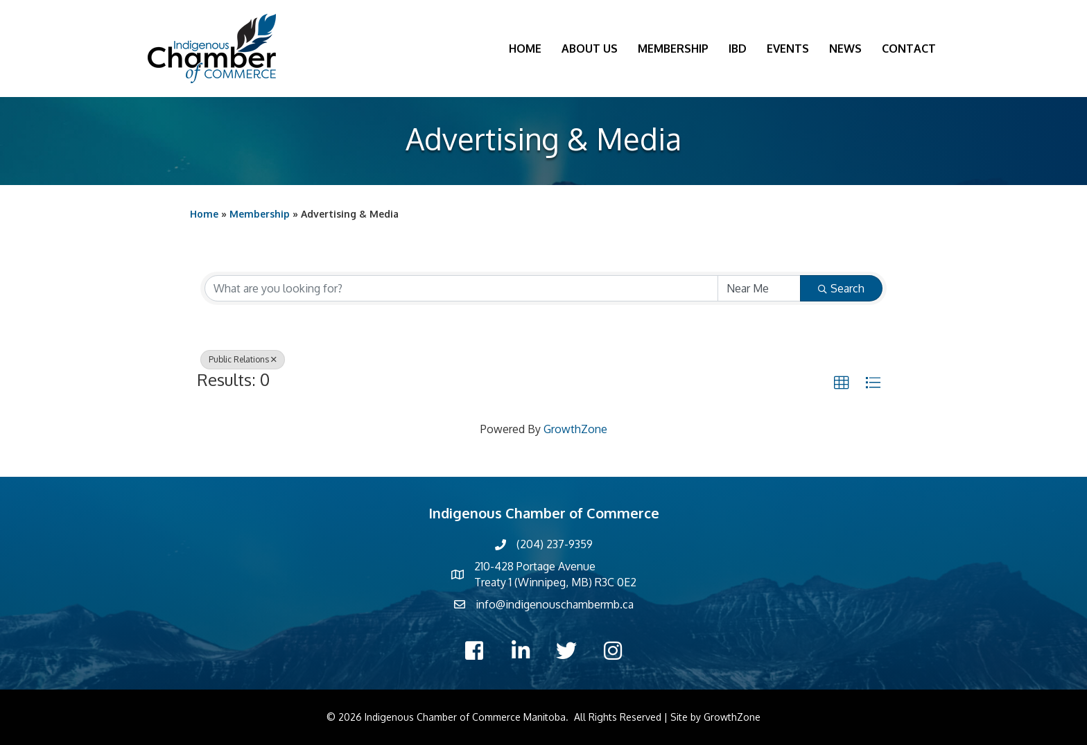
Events (788, 48)
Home (525, 48)
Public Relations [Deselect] (243, 359)
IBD (738, 48)
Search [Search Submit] (841, 288)
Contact (909, 48)
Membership (673, 48)
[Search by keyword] (461, 288)
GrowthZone (575, 429)
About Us (590, 48)
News (845, 48)
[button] (841, 383)
